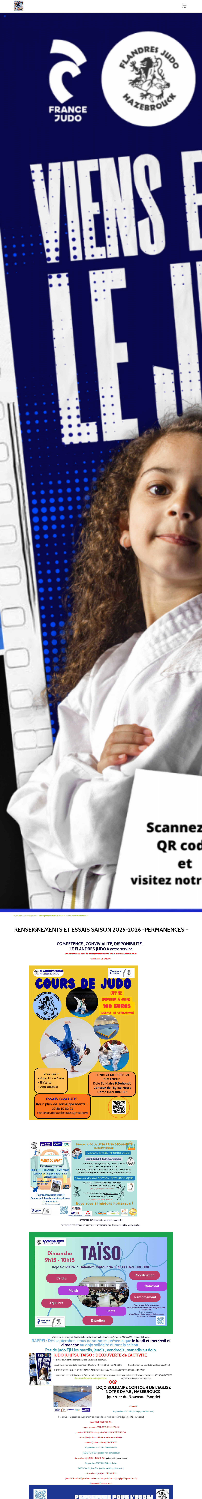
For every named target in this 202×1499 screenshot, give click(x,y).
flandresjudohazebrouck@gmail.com (91, 1378)
